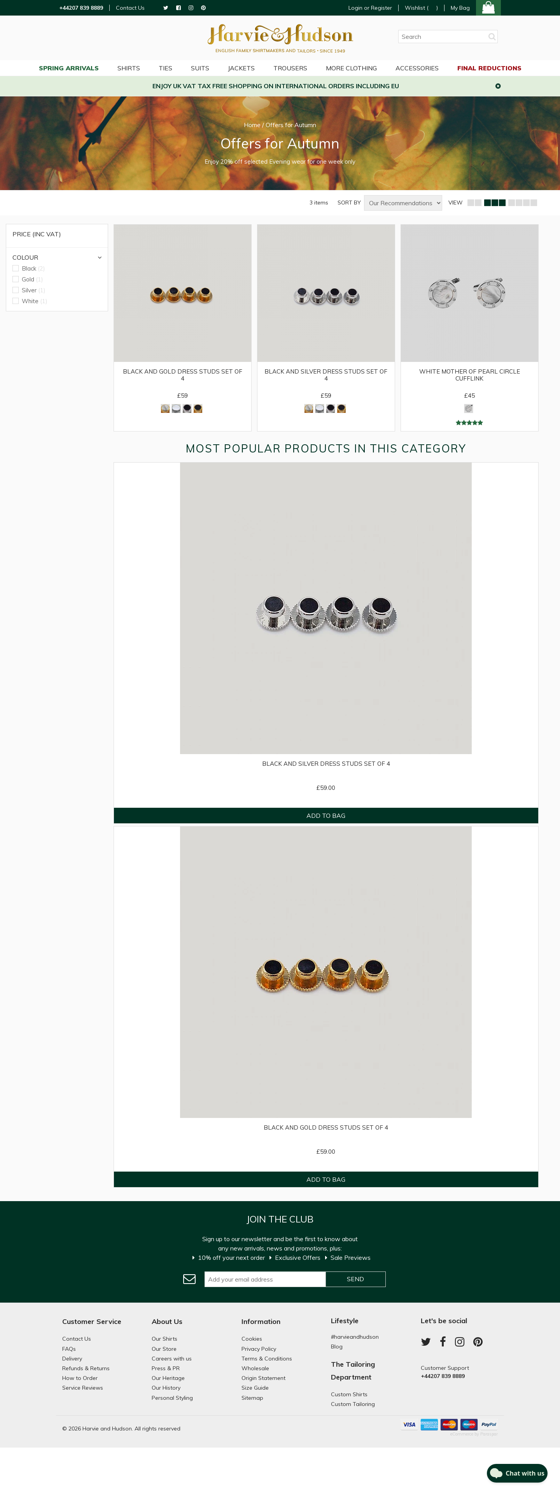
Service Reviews (82, 1387)
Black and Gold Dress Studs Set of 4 (182, 375)
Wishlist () (421, 8)
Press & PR (166, 1368)
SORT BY (349, 202)
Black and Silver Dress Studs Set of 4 (325, 375)
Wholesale (255, 1368)
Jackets (241, 68)
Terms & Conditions (267, 1358)
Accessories (417, 68)
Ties (165, 68)
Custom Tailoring (353, 1404)
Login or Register (370, 7)
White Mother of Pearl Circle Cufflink (469, 375)
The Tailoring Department (353, 1370)
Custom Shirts (349, 1394)
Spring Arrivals (69, 68)
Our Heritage (168, 1377)
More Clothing (351, 68)
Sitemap (252, 1397)
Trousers (290, 68)
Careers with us (172, 1358)
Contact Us (130, 8)
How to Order (80, 1377)
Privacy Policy (259, 1348)
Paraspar (489, 1434)
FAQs (69, 1348)
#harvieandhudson (355, 1336)
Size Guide (255, 1387)
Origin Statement (263, 1377)
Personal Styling (172, 1397)
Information (261, 1321)
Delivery (72, 1358)
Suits (200, 68)
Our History (166, 1387)
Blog (337, 1346)
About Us (167, 1321)
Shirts (128, 68)
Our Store (164, 1348)
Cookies (252, 1338)
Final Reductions (489, 68)
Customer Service (91, 1321)
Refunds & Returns (86, 1368)
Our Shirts (164, 1338)
